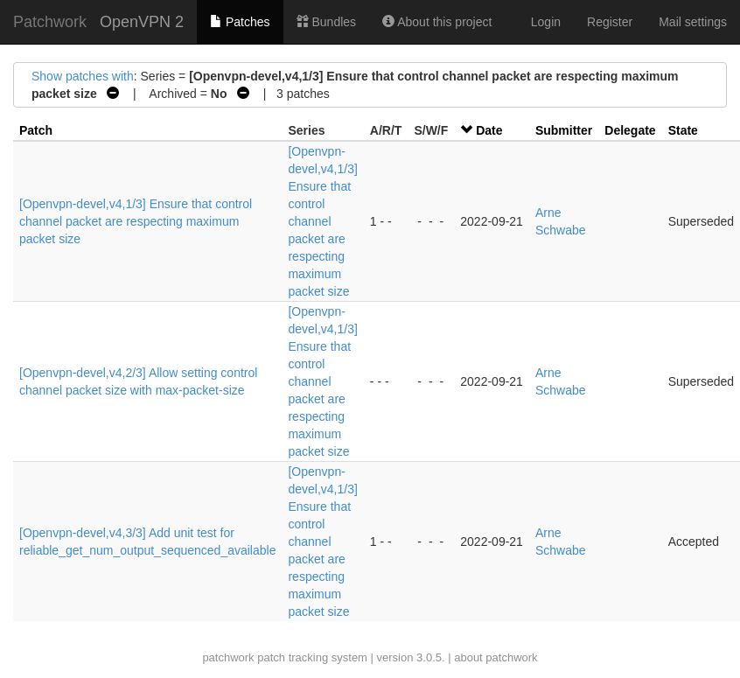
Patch (35, 130)
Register (609, 22)
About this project (437, 22)
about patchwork (495, 657)
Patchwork (50, 22)
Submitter (563, 130)
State (683, 130)
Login (546, 22)
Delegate (629, 130)
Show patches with (82, 76)
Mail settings (693, 22)
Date (489, 130)
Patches (239, 22)
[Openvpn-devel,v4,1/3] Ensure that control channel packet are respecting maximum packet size (135, 221)
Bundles (326, 22)
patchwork (228, 657)
